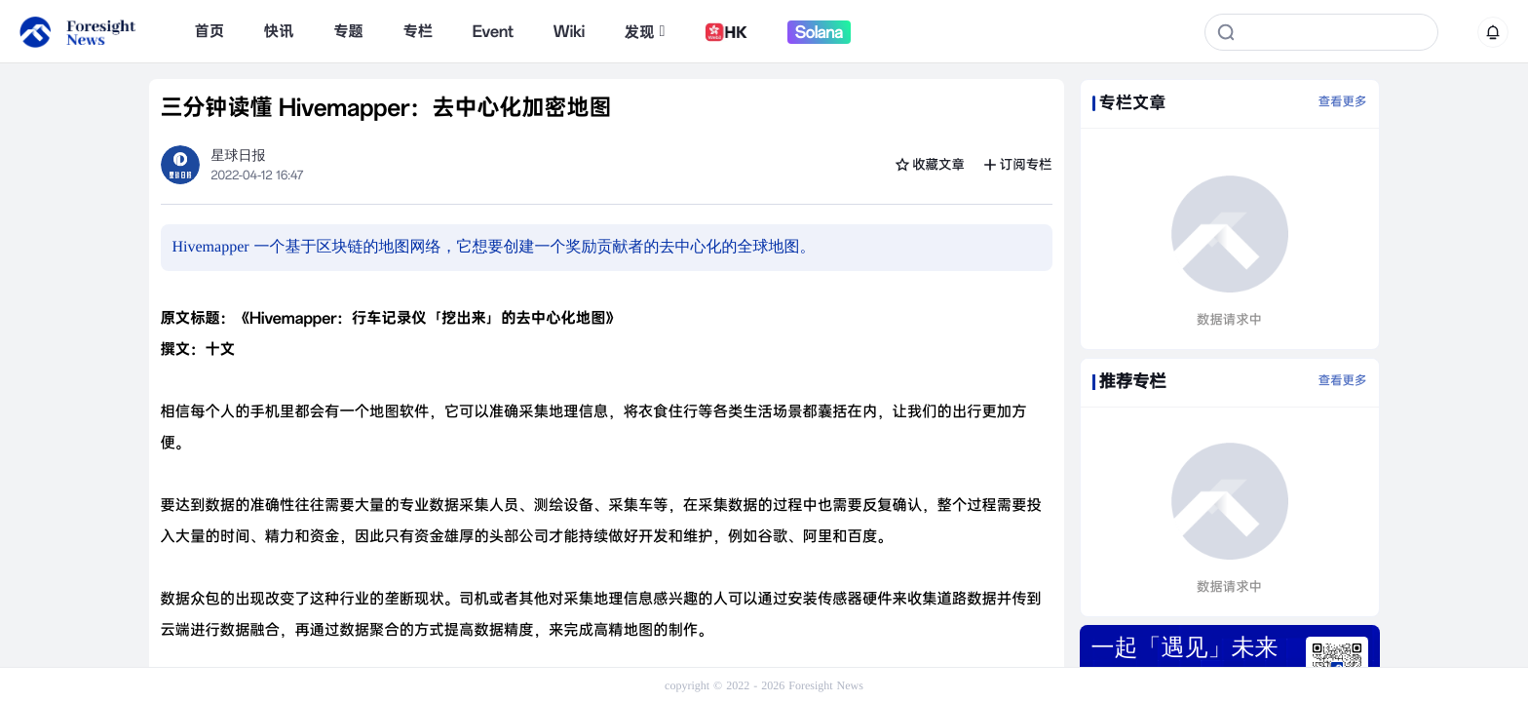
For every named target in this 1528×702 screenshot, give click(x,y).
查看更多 (1342, 102)
